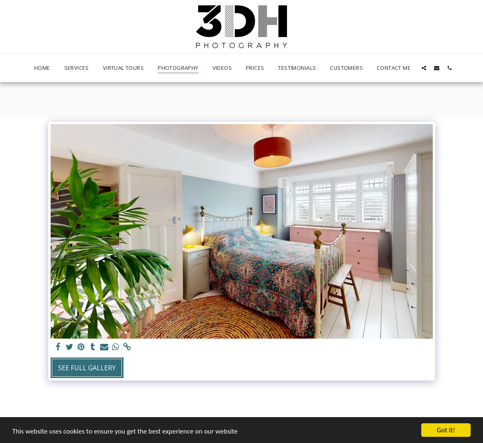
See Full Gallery (87, 367)
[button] (424, 68)
